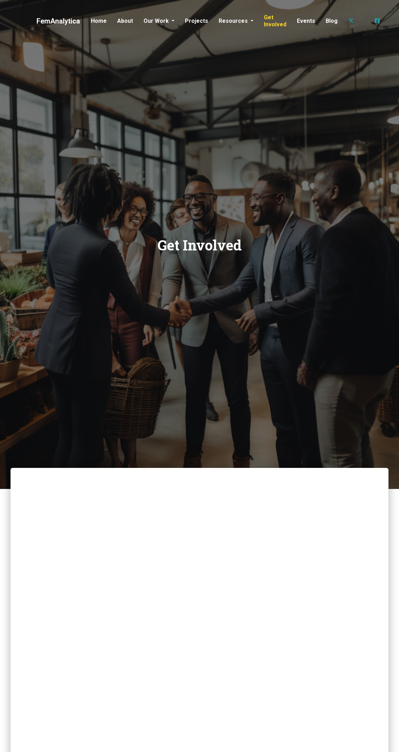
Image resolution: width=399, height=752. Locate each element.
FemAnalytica (58, 21)
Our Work (157, 21)
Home (99, 21)
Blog (332, 21)
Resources (234, 21)
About (125, 21)
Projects (196, 21)
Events (306, 21)
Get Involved (275, 21)
